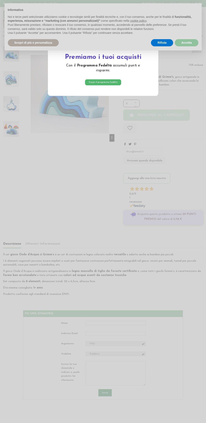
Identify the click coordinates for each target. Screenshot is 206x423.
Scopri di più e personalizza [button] (33, 42)
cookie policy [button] (138, 20)
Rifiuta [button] (162, 42)
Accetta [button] (186, 42)
